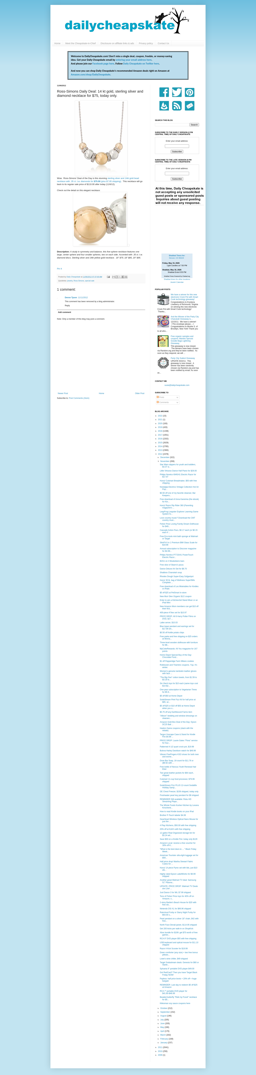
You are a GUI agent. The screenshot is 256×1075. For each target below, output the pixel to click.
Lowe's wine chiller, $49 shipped (174, 959)
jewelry (70, 281)
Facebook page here (103, 63)
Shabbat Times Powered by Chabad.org (177, 276)
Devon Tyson (71, 297)
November (165, 461)
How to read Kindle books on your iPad (177, 811)
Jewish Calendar (177, 282)
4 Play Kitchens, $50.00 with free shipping (178, 825)
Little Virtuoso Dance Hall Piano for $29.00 (178, 471)
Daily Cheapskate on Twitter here (141, 63)
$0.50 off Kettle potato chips (172, 632)
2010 (160, 1051)
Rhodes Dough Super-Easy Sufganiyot (176, 576)
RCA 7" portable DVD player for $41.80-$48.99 (173, 992)
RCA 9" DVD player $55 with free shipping (178, 938)
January (164, 1042)
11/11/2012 (83, 297)
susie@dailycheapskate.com (177, 385)
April (162, 1031)
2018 (160, 431)
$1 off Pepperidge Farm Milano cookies (177, 661)
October (164, 1008)
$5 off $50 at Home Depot (171, 696)
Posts (160, 397)
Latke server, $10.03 (169, 622)
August (163, 1016)
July (162, 1020)
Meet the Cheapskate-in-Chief (80, 43)
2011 (160, 1047)
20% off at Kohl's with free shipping (175, 829)
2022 (160, 416)
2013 (160, 450)
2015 (160, 442)
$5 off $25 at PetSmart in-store (173, 592)
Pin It (59, 268)
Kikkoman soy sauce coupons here (175, 1003)
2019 (160, 427)
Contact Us (163, 43)
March (163, 1035)
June (162, 1023)
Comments (163, 402)
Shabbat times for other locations (177, 279)
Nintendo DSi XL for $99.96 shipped (175, 909)
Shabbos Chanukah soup (171, 572)
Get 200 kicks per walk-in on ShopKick (176, 928)
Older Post (139, 393)
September (165, 1012)
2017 (160, 435)
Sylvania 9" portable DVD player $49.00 (177, 969)
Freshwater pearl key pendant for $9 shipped (179, 795)
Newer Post (63, 393)
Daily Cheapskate (74, 277)
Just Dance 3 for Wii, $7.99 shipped (175, 892)
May (162, 1027)
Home (57, 43)
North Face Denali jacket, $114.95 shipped (178, 925)
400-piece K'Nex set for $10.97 (173, 612)
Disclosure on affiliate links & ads (117, 43)
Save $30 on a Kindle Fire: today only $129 (178, 839)
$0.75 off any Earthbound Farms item (176, 712)
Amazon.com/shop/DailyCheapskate (90, 74)
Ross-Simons (79, 281)
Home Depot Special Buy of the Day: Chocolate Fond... (176, 656)
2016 (160, 439)
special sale (89, 281)
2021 (160, 419)
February (164, 1039)
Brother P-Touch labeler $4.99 (173, 815)
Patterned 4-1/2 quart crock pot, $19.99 (177, 747)
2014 (160, 446)
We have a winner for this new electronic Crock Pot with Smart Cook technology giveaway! (184, 296)
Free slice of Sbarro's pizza (171, 565)
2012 (160, 454)
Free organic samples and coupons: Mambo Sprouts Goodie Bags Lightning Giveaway (182, 339)
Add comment (64, 312)
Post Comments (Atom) (79, 398)
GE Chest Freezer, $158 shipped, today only (179, 791)
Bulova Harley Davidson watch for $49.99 (178, 750)
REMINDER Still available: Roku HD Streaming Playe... (175, 800)
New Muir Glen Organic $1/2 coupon (176, 596)
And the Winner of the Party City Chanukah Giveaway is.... (185, 318)
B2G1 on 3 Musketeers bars (172, 561)
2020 (160, 423)
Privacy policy (146, 43)
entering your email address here (134, 59)
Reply (67, 305)
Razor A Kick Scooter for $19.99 (174, 948)
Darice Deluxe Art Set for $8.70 (173, 569)
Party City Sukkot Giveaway (183, 358)
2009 (160, 1055)
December (165, 457)
